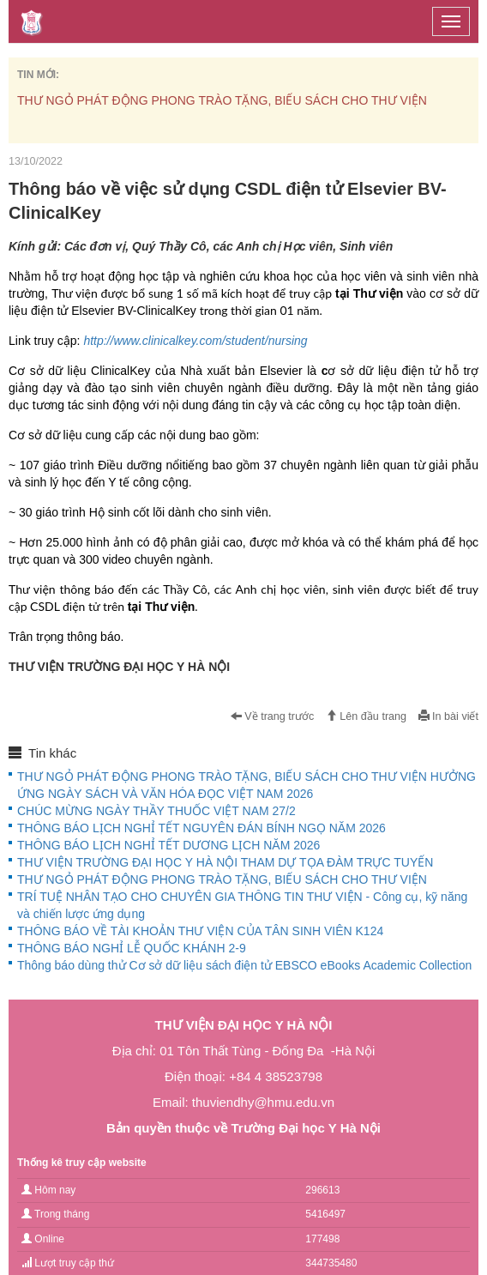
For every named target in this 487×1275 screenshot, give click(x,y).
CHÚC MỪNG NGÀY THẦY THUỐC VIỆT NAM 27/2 (156, 811)
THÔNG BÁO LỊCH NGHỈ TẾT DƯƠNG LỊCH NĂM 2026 (168, 845)
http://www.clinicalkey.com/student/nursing (195, 340)
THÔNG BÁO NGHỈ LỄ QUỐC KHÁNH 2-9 (131, 948)
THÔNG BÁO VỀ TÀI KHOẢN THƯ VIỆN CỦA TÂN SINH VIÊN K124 (200, 931)
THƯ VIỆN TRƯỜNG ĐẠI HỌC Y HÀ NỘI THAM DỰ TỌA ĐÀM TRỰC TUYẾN (225, 862)
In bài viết (448, 716)
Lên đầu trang (366, 716)
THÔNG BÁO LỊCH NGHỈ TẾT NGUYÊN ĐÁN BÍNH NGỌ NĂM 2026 (201, 828)
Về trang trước (273, 716)
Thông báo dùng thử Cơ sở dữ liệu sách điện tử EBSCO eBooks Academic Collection (244, 965)
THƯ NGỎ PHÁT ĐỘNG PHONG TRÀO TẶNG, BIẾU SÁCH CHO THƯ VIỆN (222, 100)
